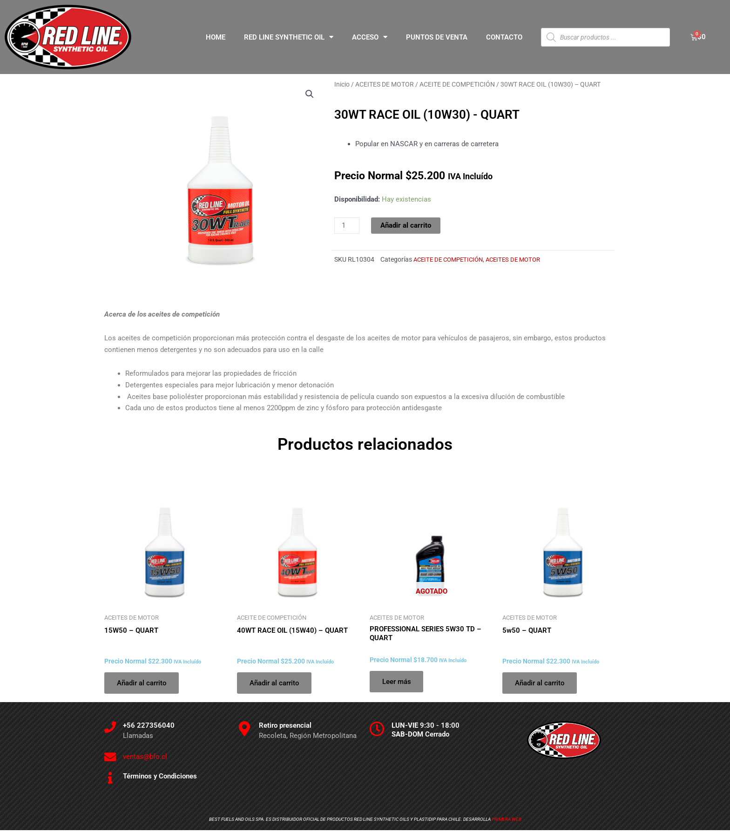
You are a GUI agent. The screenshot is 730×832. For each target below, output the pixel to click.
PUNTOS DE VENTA (436, 37)
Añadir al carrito (405, 225)
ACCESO (369, 37)
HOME (215, 37)
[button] (309, 94)
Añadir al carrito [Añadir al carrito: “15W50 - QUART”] (143, 683)
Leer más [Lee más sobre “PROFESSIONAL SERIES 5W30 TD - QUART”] (398, 682)
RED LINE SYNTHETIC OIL (288, 37)
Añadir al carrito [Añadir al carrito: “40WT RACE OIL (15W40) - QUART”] (276, 683)
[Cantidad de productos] (346, 225)
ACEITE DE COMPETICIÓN (457, 84)
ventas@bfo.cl (145, 758)
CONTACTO (504, 37)
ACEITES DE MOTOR (384, 84)
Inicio (342, 84)
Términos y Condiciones (160, 778)
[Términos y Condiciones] (110, 779)
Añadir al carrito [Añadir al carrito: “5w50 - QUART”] (541, 683)
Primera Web (506, 821)
